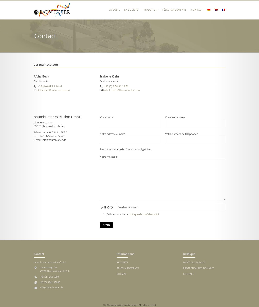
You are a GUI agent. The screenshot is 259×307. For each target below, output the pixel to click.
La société (131, 9)
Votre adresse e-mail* (130, 136)
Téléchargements (174, 9)
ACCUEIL (114, 9)
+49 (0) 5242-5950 (49, 276)
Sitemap (121, 273)
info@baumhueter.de (51, 287)
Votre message (162, 178)
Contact (197, 9)
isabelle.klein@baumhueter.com (121, 90)
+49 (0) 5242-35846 (49, 282)
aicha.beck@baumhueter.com (54, 90)
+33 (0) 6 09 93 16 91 (50, 86)
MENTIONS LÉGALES (194, 262)
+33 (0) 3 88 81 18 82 (116, 86)
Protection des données (198, 268)
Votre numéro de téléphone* (195, 136)
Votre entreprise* (195, 120)
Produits (149, 9)
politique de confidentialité (144, 214)
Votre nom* (130, 120)
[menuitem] (209, 10)
